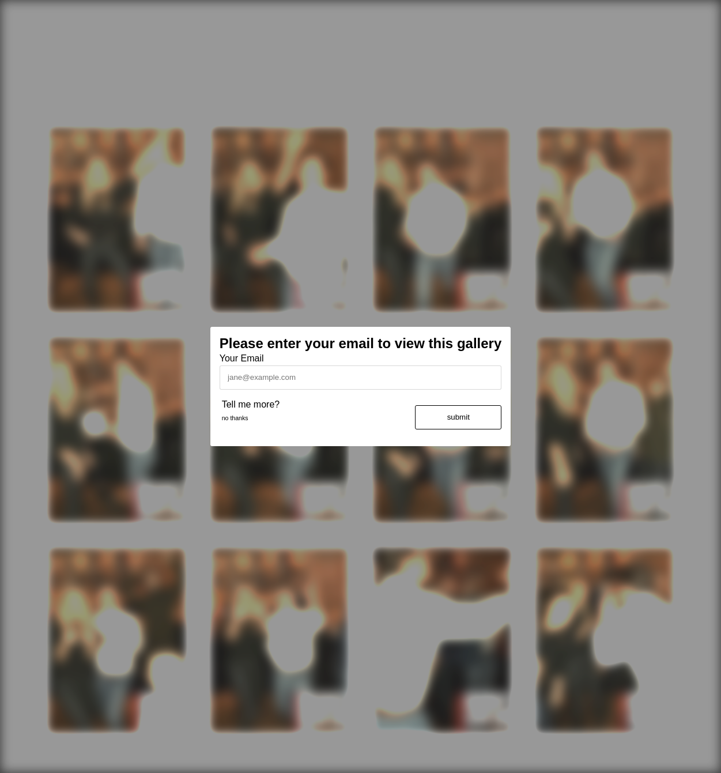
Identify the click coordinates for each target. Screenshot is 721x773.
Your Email (242, 358)
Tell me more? (251, 404)
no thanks (235, 417)
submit (458, 417)
